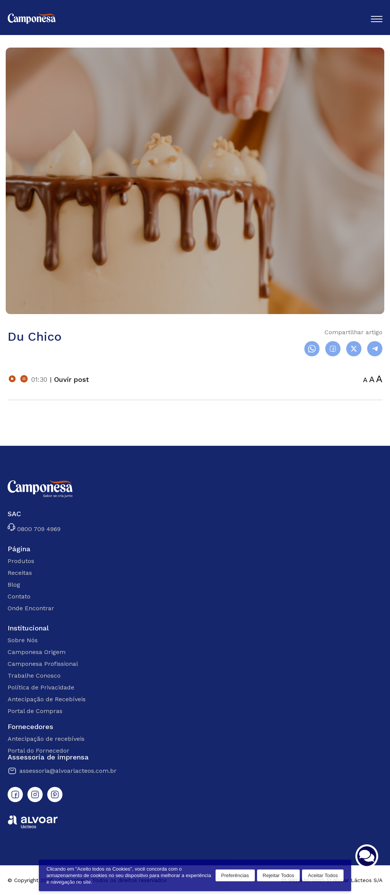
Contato (19, 596)
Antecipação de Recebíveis (47, 699)
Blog (14, 584)
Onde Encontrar (31, 608)
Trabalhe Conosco (34, 675)
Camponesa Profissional (43, 663)
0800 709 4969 (34, 527)
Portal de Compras (35, 711)
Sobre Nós (23, 640)
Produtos (21, 561)
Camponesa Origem (37, 652)
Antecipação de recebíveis (46, 738)
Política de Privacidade (41, 687)
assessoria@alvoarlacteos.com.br (62, 770)
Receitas (20, 572)
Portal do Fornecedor (38, 750)
